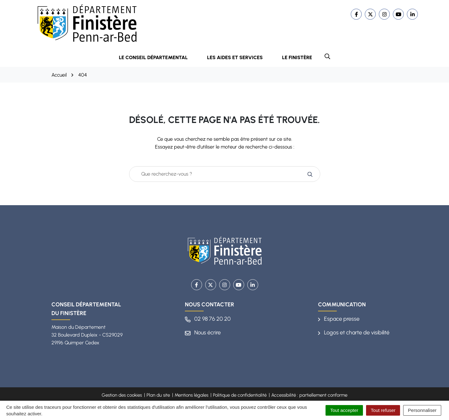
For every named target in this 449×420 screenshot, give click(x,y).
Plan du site (158, 395)
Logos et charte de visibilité (353, 332)
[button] (327, 56)
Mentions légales (191, 395)
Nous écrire (203, 332)
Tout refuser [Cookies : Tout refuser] (383, 410)
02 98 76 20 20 (208, 318)
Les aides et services (239, 57)
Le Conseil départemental (157, 57)
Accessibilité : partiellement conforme (309, 395)
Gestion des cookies (122, 395)
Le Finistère (297, 57)
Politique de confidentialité (240, 395)
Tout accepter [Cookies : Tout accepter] (344, 410)
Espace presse (339, 318)
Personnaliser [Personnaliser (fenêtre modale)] (422, 410)
